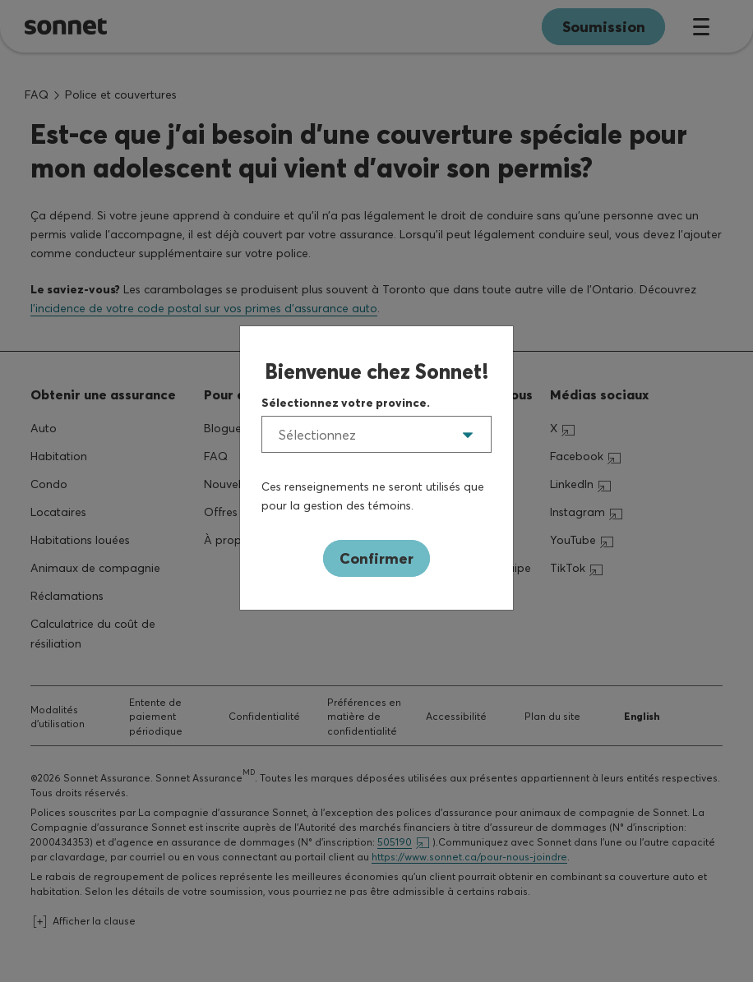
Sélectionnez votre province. (345, 402)
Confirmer (376, 558)
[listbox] (376, 434)
